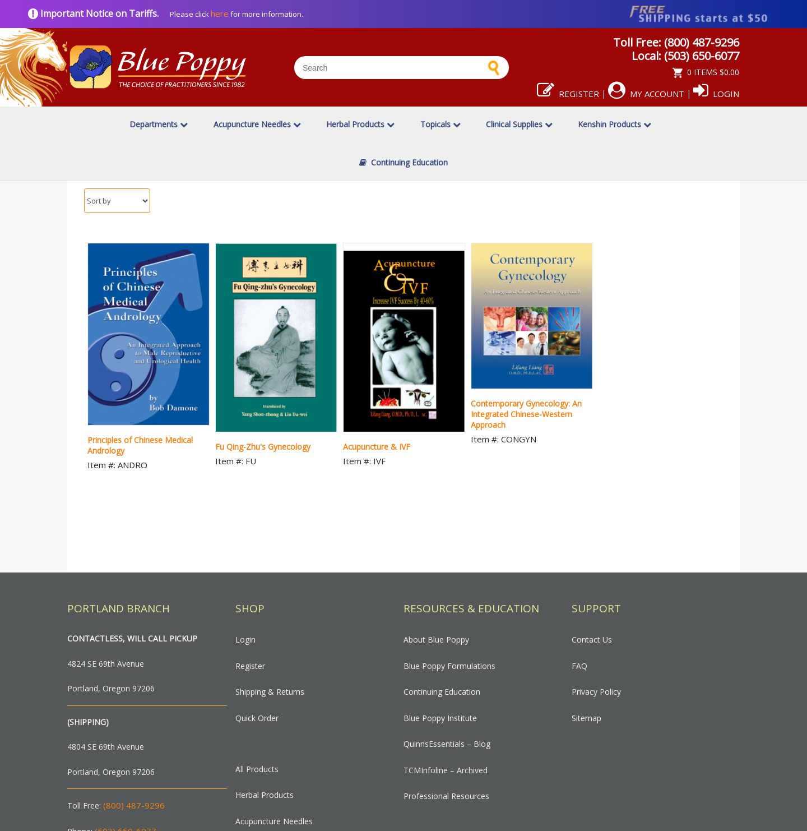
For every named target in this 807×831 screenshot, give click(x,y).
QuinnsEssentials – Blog (447, 743)
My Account (646, 93)
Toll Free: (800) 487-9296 (676, 42)
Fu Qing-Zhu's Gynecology (262, 446)
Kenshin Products (614, 124)
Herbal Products (360, 124)
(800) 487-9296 (134, 805)
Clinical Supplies (519, 124)
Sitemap (586, 718)
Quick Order (257, 718)
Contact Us (592, 639)
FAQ (579, 666)
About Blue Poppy (436, 639)
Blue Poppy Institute (440, 718)
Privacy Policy (596, 691)
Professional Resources (446, 796)
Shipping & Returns (269, 691)
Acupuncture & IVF (376, 446)
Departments (158, 124)
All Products (257, 769)
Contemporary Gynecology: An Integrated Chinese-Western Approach (526, 414)
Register (568, 93)
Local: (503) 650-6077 (685, 55)
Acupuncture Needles (257, 124)
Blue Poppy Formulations (449, 666)
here (220, 13)
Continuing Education (403, 162)
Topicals (440, 124)
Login (716, 93)
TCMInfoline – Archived (446, 770)
